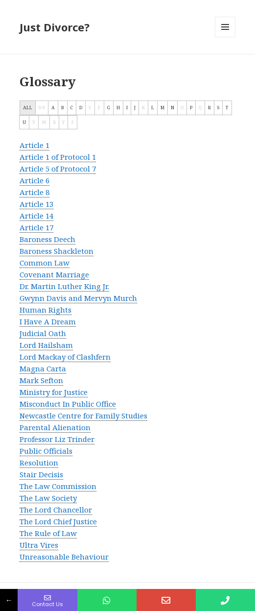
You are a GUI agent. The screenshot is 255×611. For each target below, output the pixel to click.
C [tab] (71, 107)
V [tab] (33, 122)
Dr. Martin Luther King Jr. (64, 286)
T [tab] (227, 107)
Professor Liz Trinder (57, 439)
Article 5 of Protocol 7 (58, 168)
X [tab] (54, 122)
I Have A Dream (48, 321)
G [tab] (108, 107)
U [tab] (24, 122)
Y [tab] (63, 122)
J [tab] (135, 107)
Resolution (39, 462)
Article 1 (34, 145)
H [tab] (118, 107)
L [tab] (152, 107)
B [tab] (62, 107)
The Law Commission (58, 486)
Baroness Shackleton (56, 251)
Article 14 (36, 215)
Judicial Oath (43, 333)
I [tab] (127, 107)
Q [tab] (200, 107)
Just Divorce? (55, 27)
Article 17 (36, 227)
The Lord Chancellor (56, 509)
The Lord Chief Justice (58, 521)
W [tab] (44, 122)
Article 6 (34, 180)
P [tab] (191, 107)
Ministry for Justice (54, 392)
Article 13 (36, 204)
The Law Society (48, 498)
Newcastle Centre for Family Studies (83, 415)
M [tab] (162, 107)
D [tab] (80, 107)
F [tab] (99, 107)
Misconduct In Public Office (68, 404)
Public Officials (46, 451)
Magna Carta (43, 368)
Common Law (45, 263)
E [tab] (90, 107)
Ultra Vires (39, 545)
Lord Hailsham (46, 345)
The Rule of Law (48, 533)
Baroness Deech (47, 239)
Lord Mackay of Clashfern (65, 357)
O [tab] (182, 107)
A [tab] (53, 107)
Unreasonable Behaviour (64, 557)
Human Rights (45, 310)
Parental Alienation (55, 427)
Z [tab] (72, 122)
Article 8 (34, 192)
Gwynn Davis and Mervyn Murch (78, 298)
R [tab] (209, 107)
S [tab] (218, 107)
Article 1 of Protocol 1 (58, 157)
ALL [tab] (27, 107)
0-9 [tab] (42, 107)
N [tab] (172, 107)
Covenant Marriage (54, 274)
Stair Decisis (41, 474)
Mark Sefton (41, 380)
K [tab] (143, 107)
